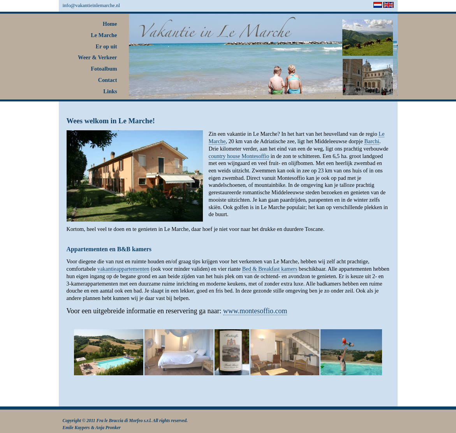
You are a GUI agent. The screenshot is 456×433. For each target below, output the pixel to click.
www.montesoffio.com (255, 311)
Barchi (371, 141)
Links (110, 91)
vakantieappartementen (123, 269)
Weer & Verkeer (97, 57)
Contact (107, 80)
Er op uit (106, 46)
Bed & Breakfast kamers (270, 269)
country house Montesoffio (239, 156)
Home (110, 24)
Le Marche (104, 35)
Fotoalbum (104, 69)
